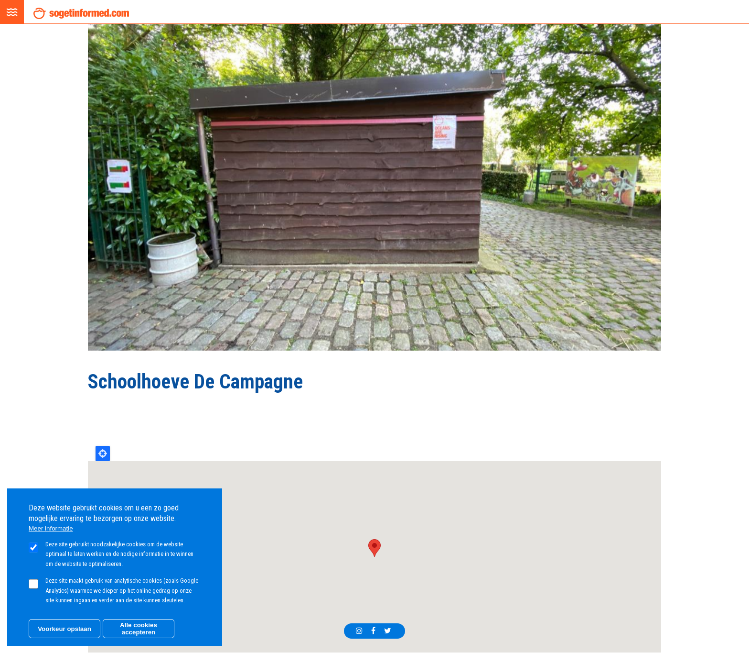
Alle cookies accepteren (138, 628)
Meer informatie (51, 528)
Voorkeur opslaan (64, 628)
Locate (103, 453)
